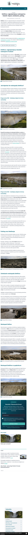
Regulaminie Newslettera (16, 427)
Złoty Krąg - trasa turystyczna (14, 522)
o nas (12, 457)
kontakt (5, 463)
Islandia (13, 12)
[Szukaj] (25, 8)
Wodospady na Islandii (14, 531)
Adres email (4, 413)
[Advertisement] (14, 478)
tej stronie (7, 151)
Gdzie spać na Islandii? (6, 443)
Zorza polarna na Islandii (14, 528)
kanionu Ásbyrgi (16, 143)
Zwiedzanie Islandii (14, 529)
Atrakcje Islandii (14, 521)
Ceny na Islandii (14, 524)
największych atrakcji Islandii (11, 41)
